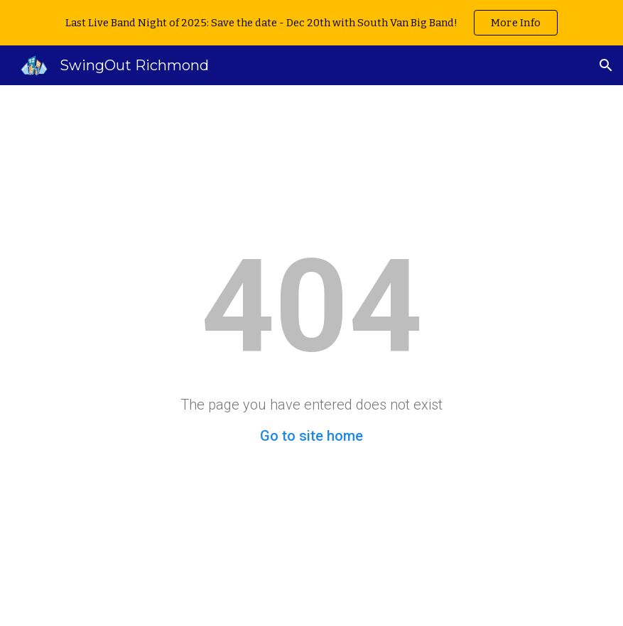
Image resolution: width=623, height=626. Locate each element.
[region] (311, 22)
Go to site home (311, 435)
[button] (606, 65)
